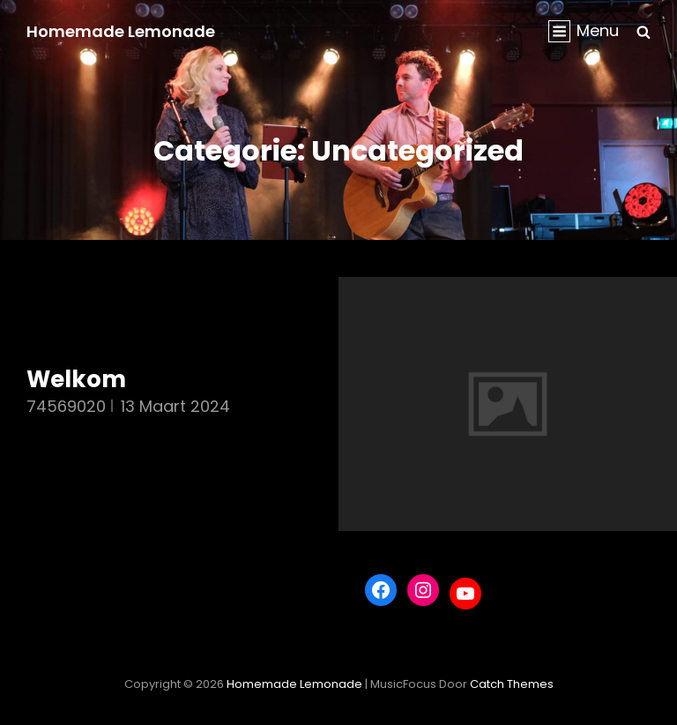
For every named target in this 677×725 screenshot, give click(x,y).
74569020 (66, 406)
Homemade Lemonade (120, 31)
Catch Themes (512, 684)
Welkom (76, 379)
